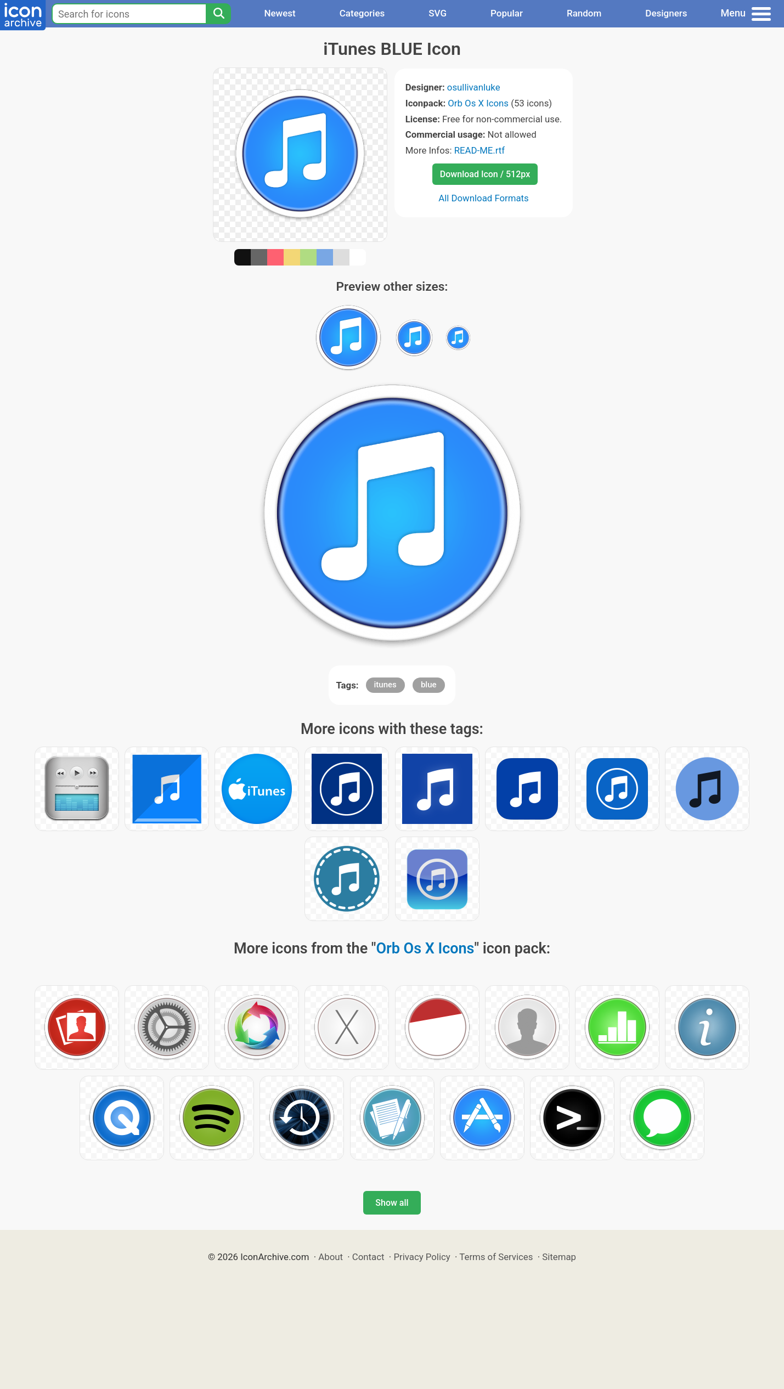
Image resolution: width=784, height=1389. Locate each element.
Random (584, 13)
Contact (368, 1256)
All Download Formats (483, 198)
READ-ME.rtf (479, 150)
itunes (385, 685)
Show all (391, 1203)
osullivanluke (473, 87)
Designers (666, 13)
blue (429, 685)
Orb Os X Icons (478, 103)
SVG (437, 13)
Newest (279, 13)
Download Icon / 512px (485, 174)
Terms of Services (496, 1256)
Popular (506, 13)
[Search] (218, 13)
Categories (362, 13)
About (330, 1256)
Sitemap (559, 1256)
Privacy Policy (421, 1256)
